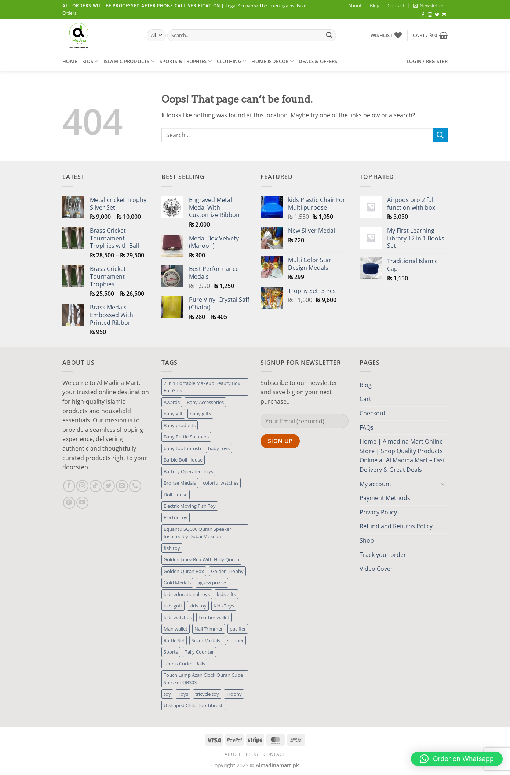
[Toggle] (443, 484)
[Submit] (329, 35)
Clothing (232, 61)
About (355, 5)
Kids (90, 61)
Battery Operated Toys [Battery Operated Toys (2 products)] (188, 471)
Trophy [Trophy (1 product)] (234, 694)
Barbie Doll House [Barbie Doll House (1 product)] (183, 459)
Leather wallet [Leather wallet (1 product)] (213, 617)
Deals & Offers (318, 61)
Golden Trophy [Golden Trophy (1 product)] (227, 571)
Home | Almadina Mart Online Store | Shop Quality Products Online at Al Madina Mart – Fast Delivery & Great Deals (402, 455)
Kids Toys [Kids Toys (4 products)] (224, 605)
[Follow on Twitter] (437, 15)
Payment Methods (385, 498)
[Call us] (135, 486)
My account (375, 484)
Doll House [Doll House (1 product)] (175, 494)
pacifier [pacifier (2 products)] (238, 628)
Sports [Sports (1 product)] (171, 652)
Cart (365, 399)
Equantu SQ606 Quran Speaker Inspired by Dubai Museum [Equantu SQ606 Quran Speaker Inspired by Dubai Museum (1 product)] (197, 533)
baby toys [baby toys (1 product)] (219, 448)
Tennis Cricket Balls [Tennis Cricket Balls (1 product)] (184, 663)
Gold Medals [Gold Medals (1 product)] (177, 582)
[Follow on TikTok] (96, 486)
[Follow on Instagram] (430, 15)
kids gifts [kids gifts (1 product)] (226, 594)
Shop (367, 540)
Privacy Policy (378, 512)
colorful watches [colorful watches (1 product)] (220, 483)
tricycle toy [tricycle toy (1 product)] (207, 694)
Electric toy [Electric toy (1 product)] (175, 517)
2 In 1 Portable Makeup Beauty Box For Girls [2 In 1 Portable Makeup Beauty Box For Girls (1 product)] (202, 387)
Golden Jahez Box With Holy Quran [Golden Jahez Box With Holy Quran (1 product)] (201, 559)
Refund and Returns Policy (396, 526)
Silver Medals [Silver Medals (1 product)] (206, 640)
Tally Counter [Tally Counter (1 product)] (199, 652)
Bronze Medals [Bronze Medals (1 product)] (180, 483)
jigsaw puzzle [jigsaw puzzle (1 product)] (212, 582)
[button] (428, 5)
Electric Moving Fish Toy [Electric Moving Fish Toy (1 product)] (190, 506)
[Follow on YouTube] (82, 503)
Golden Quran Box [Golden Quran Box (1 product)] (184, 571)
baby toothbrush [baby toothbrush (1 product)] (182, 448)
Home (69, 61)
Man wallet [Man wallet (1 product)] (175, 628)
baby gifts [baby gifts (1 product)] (200, 413)
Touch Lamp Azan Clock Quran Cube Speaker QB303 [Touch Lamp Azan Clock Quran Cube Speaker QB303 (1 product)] (203, 679)
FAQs (367, 427)
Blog (374, 5)
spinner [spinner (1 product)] (235, 640)
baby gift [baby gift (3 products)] (173, 413)
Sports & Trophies (186, 61)
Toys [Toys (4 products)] (183, 694)
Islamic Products (129, 61)
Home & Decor (272, 61)
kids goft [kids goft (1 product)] (173, 605)
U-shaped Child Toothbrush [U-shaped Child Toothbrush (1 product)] (194, 705)
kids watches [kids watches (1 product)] (178, 617)
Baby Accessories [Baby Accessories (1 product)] (205, 402)
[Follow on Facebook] (423, 15)
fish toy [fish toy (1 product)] (172, 548)
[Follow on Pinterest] (69, 503)
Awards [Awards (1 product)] (172, 402)
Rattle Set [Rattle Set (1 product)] (174, 640)
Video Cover (376, 569)
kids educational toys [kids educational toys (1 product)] (187, 594)
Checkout (373, 413)
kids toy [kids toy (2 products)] (198, 605)
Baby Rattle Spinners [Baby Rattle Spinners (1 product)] (186, 436)
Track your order (383, 555)
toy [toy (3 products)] (167, 694)
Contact (396, 5)
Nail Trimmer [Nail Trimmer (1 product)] (208, 628)
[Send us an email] (444, 15)
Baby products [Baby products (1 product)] (180, 425)
